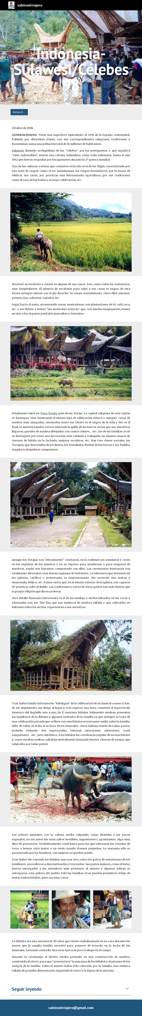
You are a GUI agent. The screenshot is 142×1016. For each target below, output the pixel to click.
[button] (127, 989)
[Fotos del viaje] (19, 112)
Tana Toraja (48, 413)
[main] (70, 57)
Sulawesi (18, 150)
